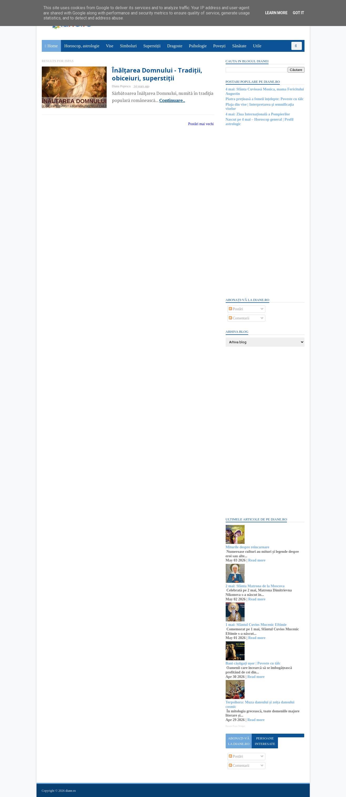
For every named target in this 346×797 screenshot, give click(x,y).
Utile (257, 46)
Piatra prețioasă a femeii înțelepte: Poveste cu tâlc (265, 99)
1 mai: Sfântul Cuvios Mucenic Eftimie (256, 625)
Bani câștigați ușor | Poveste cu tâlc (253, 663)
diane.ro (70, 791)
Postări (236, 309)
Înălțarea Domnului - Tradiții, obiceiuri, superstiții (157, 74)
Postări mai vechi (201, 124)
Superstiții (152, 46)
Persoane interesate (265, 741)
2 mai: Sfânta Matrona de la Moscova (255, 586)
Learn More (276, 13)
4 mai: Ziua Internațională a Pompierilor (258, 114)
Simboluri (128, 46)
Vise (109, 46)
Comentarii (239, 318)
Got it (298, 13)
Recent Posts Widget (235, 726)
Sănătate (239, 46)
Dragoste (174, 46)
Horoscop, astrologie (81, 46)
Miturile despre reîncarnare (247, 547)
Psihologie (198, 46)
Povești (219, 46)
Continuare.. (172, 100)
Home (53, 46)
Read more (256, 560)
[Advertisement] (265, 211)
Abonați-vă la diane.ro (239, 741)
